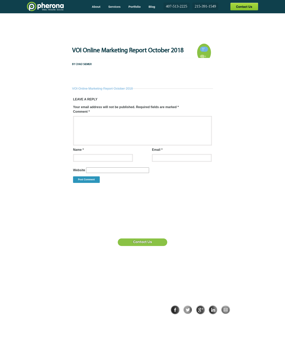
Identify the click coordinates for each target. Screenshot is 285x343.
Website (79, 170)
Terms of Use (214, 319)
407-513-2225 (176, 6)
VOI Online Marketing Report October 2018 (102, 88)
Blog (152, 6)
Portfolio (134, 6)
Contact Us (244, 6)
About (96, 6)
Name (78, 149)
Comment (81, 111)
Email (157, 149)
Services (114, 6)
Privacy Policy (187, 319)
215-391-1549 (205, 6)
